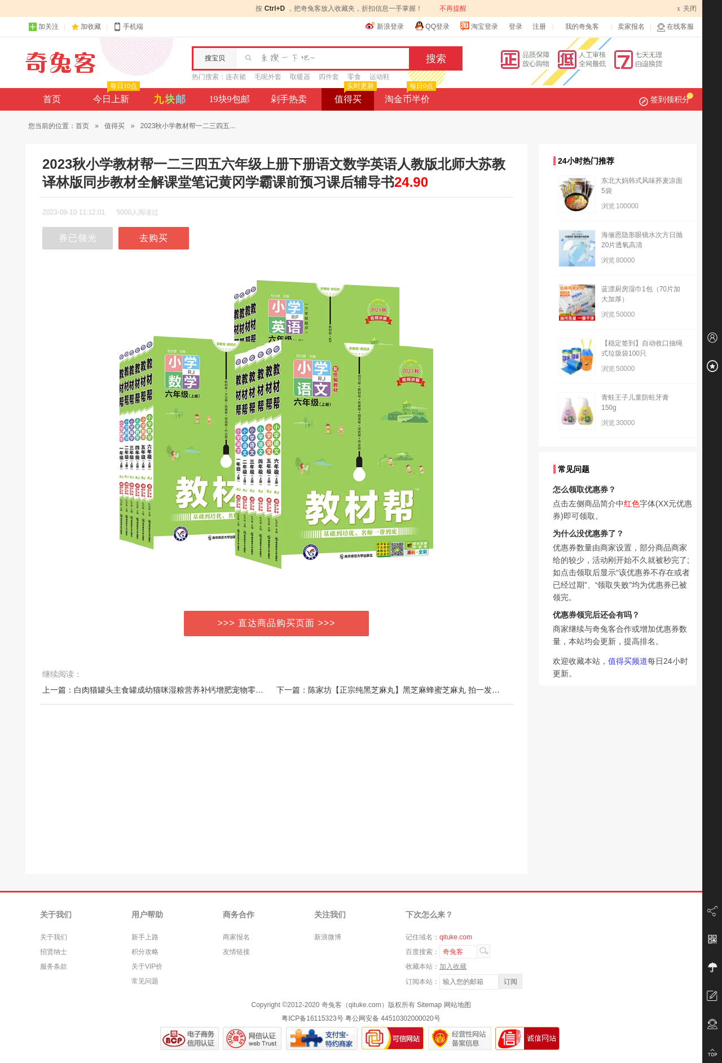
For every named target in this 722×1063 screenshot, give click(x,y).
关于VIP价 (146, 966)
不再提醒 (452, 8)
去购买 (153, 238)
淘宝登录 (479, 25)
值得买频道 (628, 661)
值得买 (354, 96)
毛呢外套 (267, 77)
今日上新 (115, 96)
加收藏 (91, 26)
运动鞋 (379, 77)
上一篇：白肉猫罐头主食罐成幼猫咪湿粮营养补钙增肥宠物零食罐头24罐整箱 (177, 689)
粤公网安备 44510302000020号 (393, 1018)
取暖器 (300, 77)
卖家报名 (631, 26)
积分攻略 (145, 952)
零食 (354, 77)
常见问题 (145, 981)
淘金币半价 (409, 96)
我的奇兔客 (582, 26)
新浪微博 (327, 937)
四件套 (329, 77)
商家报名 (236, 937)
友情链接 (236, 952)
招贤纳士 (53, 952)
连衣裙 (236, 77)
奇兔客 (60, 62)
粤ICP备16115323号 (312, 1018)
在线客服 (675, 27)
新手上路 (145, 937)
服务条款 (53, 966)
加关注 (43, 27)
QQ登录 (432, 25)
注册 (539, 26)
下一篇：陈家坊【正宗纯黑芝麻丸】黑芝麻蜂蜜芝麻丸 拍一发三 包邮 (397, 689)
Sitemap (429, 1005)
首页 (52, 99)
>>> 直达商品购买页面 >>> (277, 623)
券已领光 (78, 238)
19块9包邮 (229, 99)
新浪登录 (385, 25)
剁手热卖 (289, 99)
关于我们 (53, 937)
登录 (515, 26)
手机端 (128, 27)
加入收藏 (452, 966)
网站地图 (457, 1005)
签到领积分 (666, 99)
